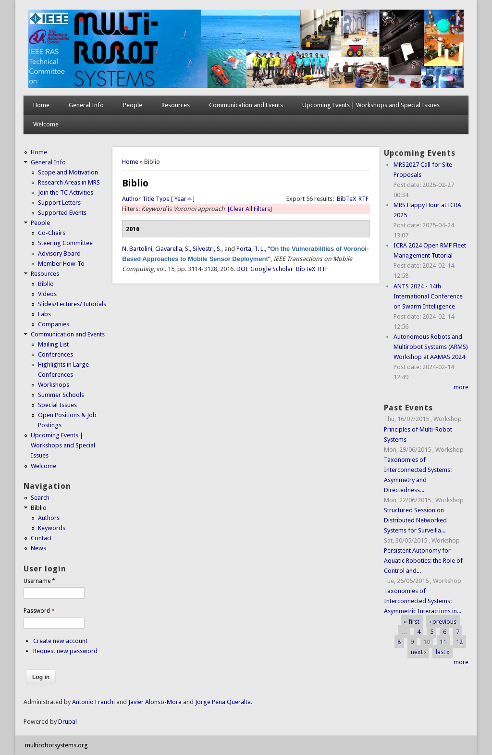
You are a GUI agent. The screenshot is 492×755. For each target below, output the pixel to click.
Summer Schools (61, 394)
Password (39, 610)
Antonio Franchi (93, 701)
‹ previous (442, 621)
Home (41, 105)
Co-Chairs (51, 232)
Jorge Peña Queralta (223, 701)
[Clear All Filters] (250, 208)
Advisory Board (59, 253)
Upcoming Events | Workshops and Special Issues (371, 105)
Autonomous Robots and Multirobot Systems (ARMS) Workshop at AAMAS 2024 (431, 346)
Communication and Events (246, 105)
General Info (86, 105)
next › (418, 652)
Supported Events (62, 212)
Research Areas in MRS (69, 182)
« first (411, 621)
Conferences (55, 354)
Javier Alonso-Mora (154, 701)
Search (40, 497)
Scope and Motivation (68, 172)
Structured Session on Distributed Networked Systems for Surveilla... (415, 520)
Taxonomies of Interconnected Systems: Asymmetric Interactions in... (422, 601)
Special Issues (57, 404)
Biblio (46, 283)
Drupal (67, 721)
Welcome (46, 124)
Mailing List (53, 344)
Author (131, 198)
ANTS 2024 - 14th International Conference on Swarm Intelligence (428, 296)
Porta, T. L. (250, 248)
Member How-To (61, 263)
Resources (175, 105)
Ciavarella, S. (172, 248)
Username (39, 581)
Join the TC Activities (65, 192)
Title (148, 198)
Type (163, 198)
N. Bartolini (137, 248)
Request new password (65, 651)
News (38, 548)
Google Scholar (271, 268)
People (132, 105)
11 (443, 641)
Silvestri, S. (207, 248)
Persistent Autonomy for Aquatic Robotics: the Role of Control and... (423, 560)
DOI (242, 268)
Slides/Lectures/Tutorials (72, 304)
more (461, 387)
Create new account (60, 640)
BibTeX (346, 198)
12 (459, 641)
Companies (53, 324)
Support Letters (59, 202)
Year (180, 198)
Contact (41, 538)
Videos (47, 293)
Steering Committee (65, 243)
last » (443, 652)
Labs (44, 314)
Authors (49, 517)
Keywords (51, 528)
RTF (363, 198)
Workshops (53, 384)
